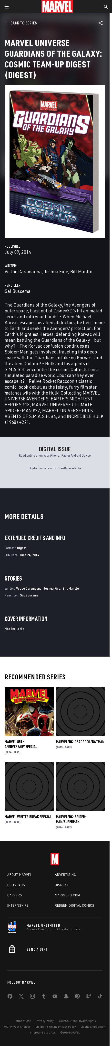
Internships (18, 905)
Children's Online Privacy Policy (55, 1026)
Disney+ (62, 885)
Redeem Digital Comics (74, 905)
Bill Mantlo (81, 271)
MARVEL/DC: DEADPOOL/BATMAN (80, 741)
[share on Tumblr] (43, 997)
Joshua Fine (56, 271)
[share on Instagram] (32, 997)
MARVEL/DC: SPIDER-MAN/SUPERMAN (71, 819)
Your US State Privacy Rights (77, 1021)
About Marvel (19, 875)
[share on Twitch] (88, 997)
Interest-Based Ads (43, 1032)
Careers (14, 895)
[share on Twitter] (21, 997)
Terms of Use (22, 1021)
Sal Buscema (18, 291)
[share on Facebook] (9, 997)
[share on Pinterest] (77, 997)
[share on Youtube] (54, 997)
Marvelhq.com (67, 895)
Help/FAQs (16, 885)
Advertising (65, 875)
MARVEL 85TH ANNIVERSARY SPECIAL (21, 744)
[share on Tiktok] (99, 997)
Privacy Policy (45, 1021)
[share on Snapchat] (66, 997)
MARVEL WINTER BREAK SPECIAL (28, 816)
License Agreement (93, 1026)
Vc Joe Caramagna (23, 271)
